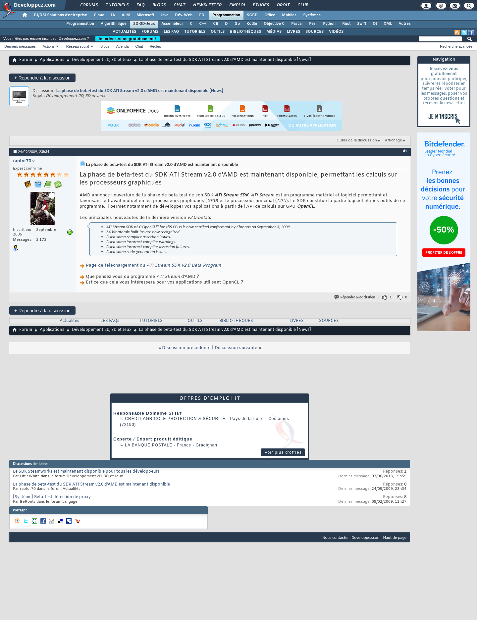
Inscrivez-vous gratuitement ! (127, 39)
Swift (361, 24)
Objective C (274, 24)
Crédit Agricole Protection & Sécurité (175, 418)
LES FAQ (171, 31)
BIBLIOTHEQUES (236, 321)
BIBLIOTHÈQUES (245, 31)
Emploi (236, 5)
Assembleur (172, 24)
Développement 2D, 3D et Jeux (102, 60)
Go (237, 24)
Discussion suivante (236, 348)
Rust (346, 24)
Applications (52, 60)
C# (215, 24)
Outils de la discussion (357, 140)
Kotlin (251, 24)
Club (302, 5)
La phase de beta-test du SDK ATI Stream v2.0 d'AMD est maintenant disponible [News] (139, 90)
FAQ (140, 5)
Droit (283, 5)
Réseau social (77, 46)
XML (388, 24)
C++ (202, 24)
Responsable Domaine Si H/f (147, 413)
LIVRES (293, 31)
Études (260, 5)
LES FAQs (109, 321)
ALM (126, 15)
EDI (202, 15)
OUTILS (218, 31)
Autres (404, 24)
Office (269, 15)
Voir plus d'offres (283, 452)
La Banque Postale (148, 445)
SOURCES (314, 31)
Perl (312, 24)
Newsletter (207, 5)
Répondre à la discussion (42, 77)
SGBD (252, 15)
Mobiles (289, 15)
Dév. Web (183, 15)
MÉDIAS (274, 31)
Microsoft (145, 15)
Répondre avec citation (355, 297)
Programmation (226, 15)
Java (164, 15)
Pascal (296, 24)
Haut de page (394, 537)
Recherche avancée (456, 46)
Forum (25, 60)
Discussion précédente (186, 348)
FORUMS (149, 31)
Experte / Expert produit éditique (152, 439)
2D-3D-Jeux (144, 24)
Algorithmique (114, 24)
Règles (155, 46)
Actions (49, 46)
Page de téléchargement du (153, 265)
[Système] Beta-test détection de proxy (52, 497)
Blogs (158, 5)
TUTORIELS (194, 31)
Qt (375, 24)
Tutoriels (117, 5)
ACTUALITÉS (124, 31)
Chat (179, 5)
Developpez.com (366, 537)
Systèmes (312, 15)
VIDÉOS (336, 31)
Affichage (393, 140)
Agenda (122, 46)
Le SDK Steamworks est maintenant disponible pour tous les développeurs (86, 471)
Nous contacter (335, 537)
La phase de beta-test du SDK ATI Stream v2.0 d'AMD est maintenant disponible (91, 484)
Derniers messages (20, 46)
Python (329, 24)
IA (113, 15)
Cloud (99, 15)
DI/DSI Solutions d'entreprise (60, 15)
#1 (405, 151)
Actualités (69, 321)
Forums (88, 5)
